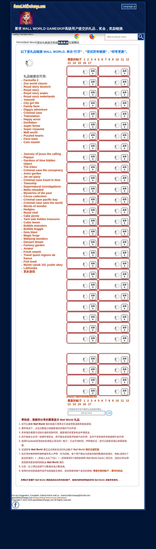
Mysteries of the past (38, 193)
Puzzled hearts (33, 136)
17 (89, 63)
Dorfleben (30, 123)
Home (20, 43)
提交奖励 (55, 43)
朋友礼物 (44, 43)
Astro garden (32, 174)
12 (127, 60)
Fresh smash (32, 252)
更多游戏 (29, 272)
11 (122, 60)
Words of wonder (35, 206)
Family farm (31, 107)
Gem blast (30, 233)
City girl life (31, 103)
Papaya (28, 158)
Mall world (30, 133)
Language (129, 6)
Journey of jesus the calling (42, 154)
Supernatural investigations (42, 187)
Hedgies (29, 210)
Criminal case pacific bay (40, 200)
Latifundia (30, 268)
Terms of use (54, 532)
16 (84, 63)
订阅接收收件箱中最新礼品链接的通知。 (85, 444)
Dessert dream (33, 242)
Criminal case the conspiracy (43, 171)
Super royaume (34, 129)
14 (74, 63)
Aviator (28, 249)
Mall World (32, 43)
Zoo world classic (35, 84)
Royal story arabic (36, 94)
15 (79, 63)
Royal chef (31, 213)
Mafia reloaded (33, 190)
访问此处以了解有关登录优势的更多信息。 (85, 431)
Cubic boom (32, 223)
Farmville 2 (31, 81)
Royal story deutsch (37, 87)
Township (30, 184)
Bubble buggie (33, 229)
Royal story (31, 90)
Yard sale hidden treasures (42, 220)
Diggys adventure (35, 110)
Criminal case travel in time (42, 180)
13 (69, 63)
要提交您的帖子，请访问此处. (108, 505)
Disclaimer (66, 532)
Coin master (32, 143)
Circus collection (35, 197)
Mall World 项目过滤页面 (86, 484)
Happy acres (32, 120)
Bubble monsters (35, 226)
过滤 (75, 43)
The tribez (30, 167)
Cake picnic (31, 216)
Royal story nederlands (39, 97)
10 (117, 60)
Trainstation (32, 116)
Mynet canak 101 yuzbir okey (43, 265)
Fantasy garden (34, 246)
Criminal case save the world (43, 203)
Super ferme (32, 126)
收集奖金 (66, 43)
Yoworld (29, 100)
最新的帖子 (75, 60)
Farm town (31, 139)
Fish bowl (30, 262)
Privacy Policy (40, 532)
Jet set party (32, 177)
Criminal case (33, 113)
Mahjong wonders (36, 239)
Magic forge (31, 236)
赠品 (82, 43)
